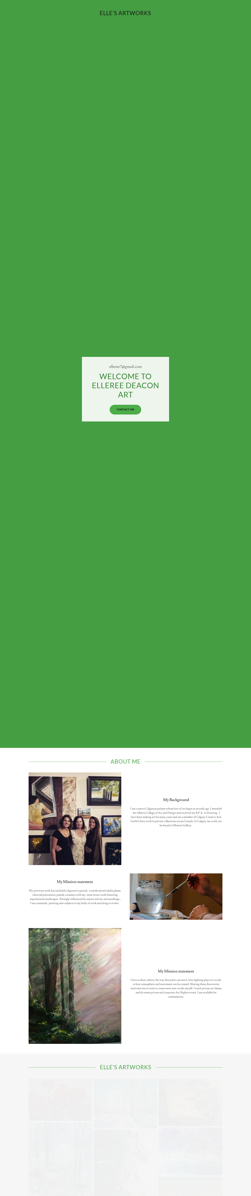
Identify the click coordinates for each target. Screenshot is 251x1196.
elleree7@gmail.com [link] (125, 366)
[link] (125, 14)
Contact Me (125, 409)
